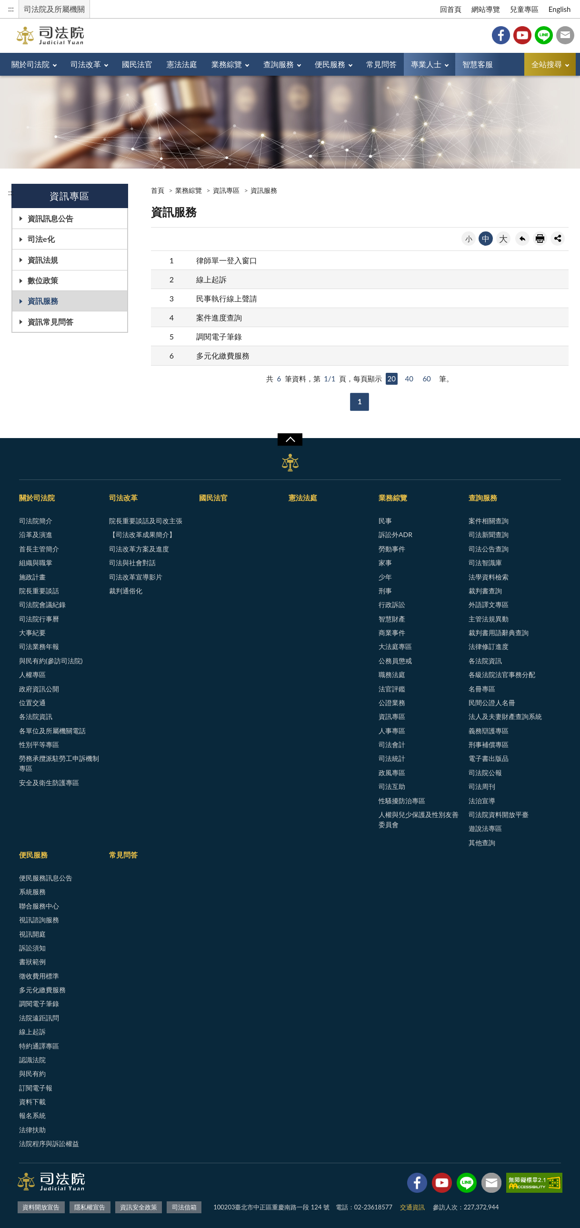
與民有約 (32, 1073)
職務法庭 (392, 674)
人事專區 (392, 731)
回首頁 (450, 9)
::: (11, 8)
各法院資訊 (35, 716)
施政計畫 (32, 577)
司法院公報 (485, 773)
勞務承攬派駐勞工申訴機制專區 (59, 763)
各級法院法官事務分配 (502, 674)
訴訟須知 (32, 948)
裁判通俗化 (125, 591)
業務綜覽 (226, 64)
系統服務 (32, 892)
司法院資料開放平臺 (499, 814)
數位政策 (43, 280)
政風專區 (392, 773)
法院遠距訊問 (39, 1018)
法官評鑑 (392, 689)
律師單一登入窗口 (226, 260)
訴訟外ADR (395, 534)
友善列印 (540, 238)
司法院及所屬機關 (54, 8)
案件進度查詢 (219, 317)
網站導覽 (485, 9)
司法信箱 (565, 35)
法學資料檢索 (489, 577)
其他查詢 (482, 843)
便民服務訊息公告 (45, 878)
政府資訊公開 (39, 689)
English (560, 9)
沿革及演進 (35, 534)
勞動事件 (392, 549)
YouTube (522, 35)
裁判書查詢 (485, 591)
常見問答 (381, 64)
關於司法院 (30, 64)
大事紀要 (32, 633)
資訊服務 (43, 300)
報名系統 (32, 1115)
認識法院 (32, 1060)
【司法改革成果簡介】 (142, 534)
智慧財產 (392, 619)
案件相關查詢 (489, 521)
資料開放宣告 (41, 1207)
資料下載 (32, 1102)
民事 (385, 521)
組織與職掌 (35, 563)
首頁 (157, 190)
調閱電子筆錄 (219, 336)
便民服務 (330, 64)
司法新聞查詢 (489, 534)
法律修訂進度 (489, 646)
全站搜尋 (546, 64)
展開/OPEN (290, 439)
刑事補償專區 (489, 744)
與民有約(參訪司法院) (50, 661)
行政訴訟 (392, 604)
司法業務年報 (39, 646)
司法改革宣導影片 (135, 577)
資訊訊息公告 (50, 218)
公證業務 (392, 703)
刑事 (385, 591)
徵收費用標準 (39, 976)
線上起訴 (211, 279)
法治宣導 (482, 801)
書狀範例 (32, 962)
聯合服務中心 (39, 906)
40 (409, 378)
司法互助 (392, 786)
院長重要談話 (39, 591)
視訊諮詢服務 (39, 920)
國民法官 (137, 64)
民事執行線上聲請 (226, 298)
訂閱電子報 (35, 1088)
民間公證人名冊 (492, 703)
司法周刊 (482, 786)
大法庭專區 (395, 646)
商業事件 (392, 633)
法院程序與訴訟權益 (49, 1143)
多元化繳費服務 (223, 355)
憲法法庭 (182, 64)
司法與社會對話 (132, 563)
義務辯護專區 (489, 731)
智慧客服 (477, 64)
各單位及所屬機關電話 (52, 731)
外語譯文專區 (489, 604)
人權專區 (32, 674)
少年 (385, 577)
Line (544, 35)
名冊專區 (482, 689)
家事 (385, 563)
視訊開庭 (32, 934)
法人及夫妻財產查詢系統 (505, 716)
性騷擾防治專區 (402, 801)
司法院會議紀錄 (42, 604)
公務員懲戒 (395, 661)
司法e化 (41, 238)
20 (392, 378)
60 (426, 378)
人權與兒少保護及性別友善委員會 (419, 819)
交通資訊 (412, 1207)
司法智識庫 (485, 563)
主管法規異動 (489, 619)
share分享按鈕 (557, 238)
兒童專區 (524, 9)
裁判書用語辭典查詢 (499, 633)
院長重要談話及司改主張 (145, 521)
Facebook (501, 35)
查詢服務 (278, 64)
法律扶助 (32, 1130)
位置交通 (32, 703)
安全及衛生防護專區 (49, 783)
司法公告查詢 (489, 549)
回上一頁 (522, 238)
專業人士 (426, 64)
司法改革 (85, 64)
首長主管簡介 (39, 549)
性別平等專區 (39, 744)
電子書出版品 (489, 758)
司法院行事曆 (39, 619)
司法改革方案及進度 (139, 549)
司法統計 (392, 758)
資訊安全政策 (138, 1207)
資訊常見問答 (50, 321)
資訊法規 (43, 259)
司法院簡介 (35, 521)
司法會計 (392, 744)
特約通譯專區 (39, 1046)
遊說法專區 (485, 828)
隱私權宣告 (89, 1207)
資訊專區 (226, 190)
